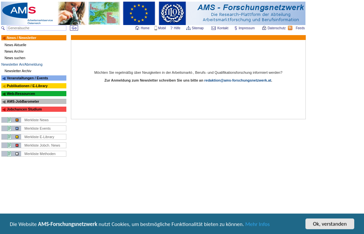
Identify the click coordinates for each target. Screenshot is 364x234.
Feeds (300, 28)
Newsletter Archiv (18, 71)
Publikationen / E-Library (27, 86)
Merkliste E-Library (39, 137)
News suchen (15, 58)
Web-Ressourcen (21, 94)
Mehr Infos (257, 225)
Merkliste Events (37, 128)
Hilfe (177, 28)
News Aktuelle (15, 45)
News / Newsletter (21, 38)
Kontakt (222, 28)
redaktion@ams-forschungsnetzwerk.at (237, 80)
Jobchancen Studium (24, 109)
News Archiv (14, 51)
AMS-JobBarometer (23, 101)
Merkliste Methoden (40, 154)
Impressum (247, 28)
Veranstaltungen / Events (27, 78)
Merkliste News (36, 120)
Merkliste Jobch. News (42, 145)
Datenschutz (277, 28)
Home (145, 28)
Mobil (162, 28)
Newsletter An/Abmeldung (22, 64)
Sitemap (198, 28)
